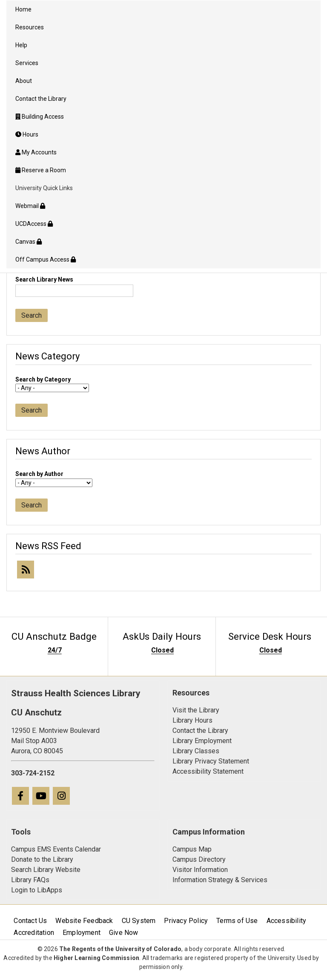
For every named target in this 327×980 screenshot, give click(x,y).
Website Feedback (84, 921)
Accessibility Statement (208, 771)
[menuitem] (163, 116)
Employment (81, 933)
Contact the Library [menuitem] (40, 98)
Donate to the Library (42, 859)
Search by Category (43, 379)
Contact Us (30, 921)
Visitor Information (200, 870)
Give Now (123, 933)
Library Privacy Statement (210, 761)
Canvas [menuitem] (28, 241)
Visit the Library (195, 710)
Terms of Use (237, 921)
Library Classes (195, 751)
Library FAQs (30, 880)
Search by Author (39, 473)
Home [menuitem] (23, 9)
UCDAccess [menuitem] (34, 223)
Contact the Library (200, 730)
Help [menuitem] (21, 45)
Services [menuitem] (26, 63)
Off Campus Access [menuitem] (45, 259)
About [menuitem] (23, 80)
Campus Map (192, 849)
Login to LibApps (36, 890)
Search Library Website (45, 870)
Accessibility (287, 921)
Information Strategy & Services (219, 880)
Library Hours (192, 720)
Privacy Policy (186, 921)
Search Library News (44, 279)
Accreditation (34, 933)
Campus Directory (199, 859)
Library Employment (202, 741)
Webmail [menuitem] (30, 205)
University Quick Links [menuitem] (44, 188)
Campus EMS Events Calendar (56, 849)
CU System (139, 921)
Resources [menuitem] (29, 27)
